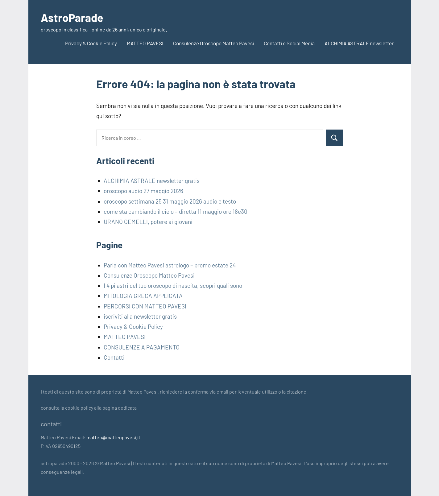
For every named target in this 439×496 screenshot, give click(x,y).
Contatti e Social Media (289, 43)
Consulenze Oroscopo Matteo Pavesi (213, 43)
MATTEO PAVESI (145, 43)
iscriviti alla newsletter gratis (140, 316)
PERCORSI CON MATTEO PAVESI (145, 306)
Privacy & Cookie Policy (91, 43)
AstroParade (72, 17)
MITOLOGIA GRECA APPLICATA (143, 295)
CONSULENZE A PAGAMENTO (142, 347)
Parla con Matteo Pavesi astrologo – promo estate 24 (170, 265)
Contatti (114, 357)
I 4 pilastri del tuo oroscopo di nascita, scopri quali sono (173, 285)
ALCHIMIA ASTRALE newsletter (359, 43)
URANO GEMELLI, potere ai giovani (148, 221)
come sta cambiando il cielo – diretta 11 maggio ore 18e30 (175, 211)
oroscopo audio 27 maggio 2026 (143, 190)
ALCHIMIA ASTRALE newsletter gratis (152, 180)
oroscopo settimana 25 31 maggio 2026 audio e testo (170, 201)
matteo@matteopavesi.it (113, 437)
